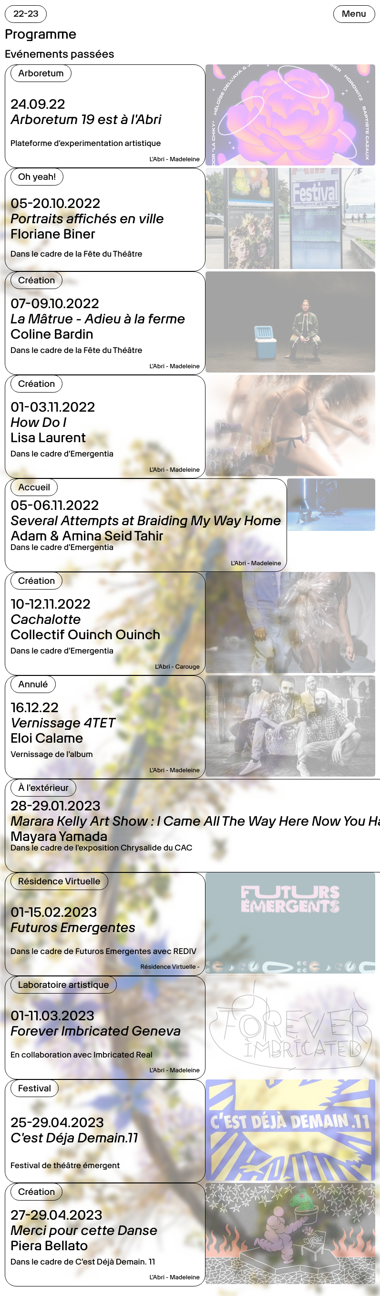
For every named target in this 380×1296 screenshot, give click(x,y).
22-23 (26, 13)
